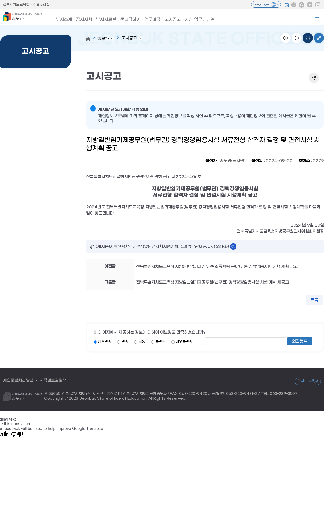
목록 (314, 300)
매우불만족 (184, 342)
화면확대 (285, 38)
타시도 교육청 (307, 381)
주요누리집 (41, 4)
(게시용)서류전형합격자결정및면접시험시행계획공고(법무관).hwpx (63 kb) (162, 246)
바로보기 (233, 247)
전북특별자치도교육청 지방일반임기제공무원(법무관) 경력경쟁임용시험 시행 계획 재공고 (212, 282)
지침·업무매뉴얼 (189, 18)
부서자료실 (101, 18)
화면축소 (297, 38)
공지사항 (81, 18)
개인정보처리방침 (18, 380)
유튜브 (310, 5)
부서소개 (62, 18)
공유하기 (314, 78)
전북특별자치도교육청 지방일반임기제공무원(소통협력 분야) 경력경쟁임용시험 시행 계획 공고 (217, 266)
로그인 (287, 5)
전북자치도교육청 (16, 4)
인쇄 (308, 38)
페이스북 (293, 5)
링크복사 (319, 38)
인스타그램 (318, 5)
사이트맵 (316, 17)
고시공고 (163, 18)
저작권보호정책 (53, 380)
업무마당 (145, 18)
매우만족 (104, 342)
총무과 (27, 16)
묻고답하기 (124, 18)
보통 (141, 342)
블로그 (302, 5)
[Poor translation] (17, 434)
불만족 (160, 342)
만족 (125, 342)
